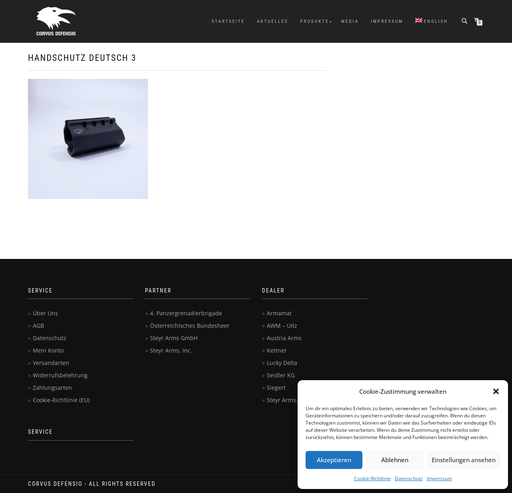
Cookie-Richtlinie (372, 478)
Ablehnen (394, 460)
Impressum (439, 478)
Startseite (228, 21)
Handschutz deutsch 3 (82, 58)
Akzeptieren (334, 460)
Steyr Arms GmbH (174, 338)
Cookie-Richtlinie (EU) (61, 400)
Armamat (279, 313)
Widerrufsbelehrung (60, 375)
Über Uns (45, 313)
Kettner (277, 350)
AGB (38, 325)
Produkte (314, 21)
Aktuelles (272, 21)
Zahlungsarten (52, 387)
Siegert (276, 387)
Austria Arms (284, 338)
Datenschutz (409, 478)
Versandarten (51, 363)
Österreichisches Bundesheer (190, 325)
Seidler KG (281, 375)
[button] (496, 391)
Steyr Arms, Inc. (171, 350)
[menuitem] (431, 21)
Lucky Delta (282, 363)
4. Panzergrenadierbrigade (186, 313)
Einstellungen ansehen (464, 460)
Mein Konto (48, 350)
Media (350, 21)
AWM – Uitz (282, 325)
